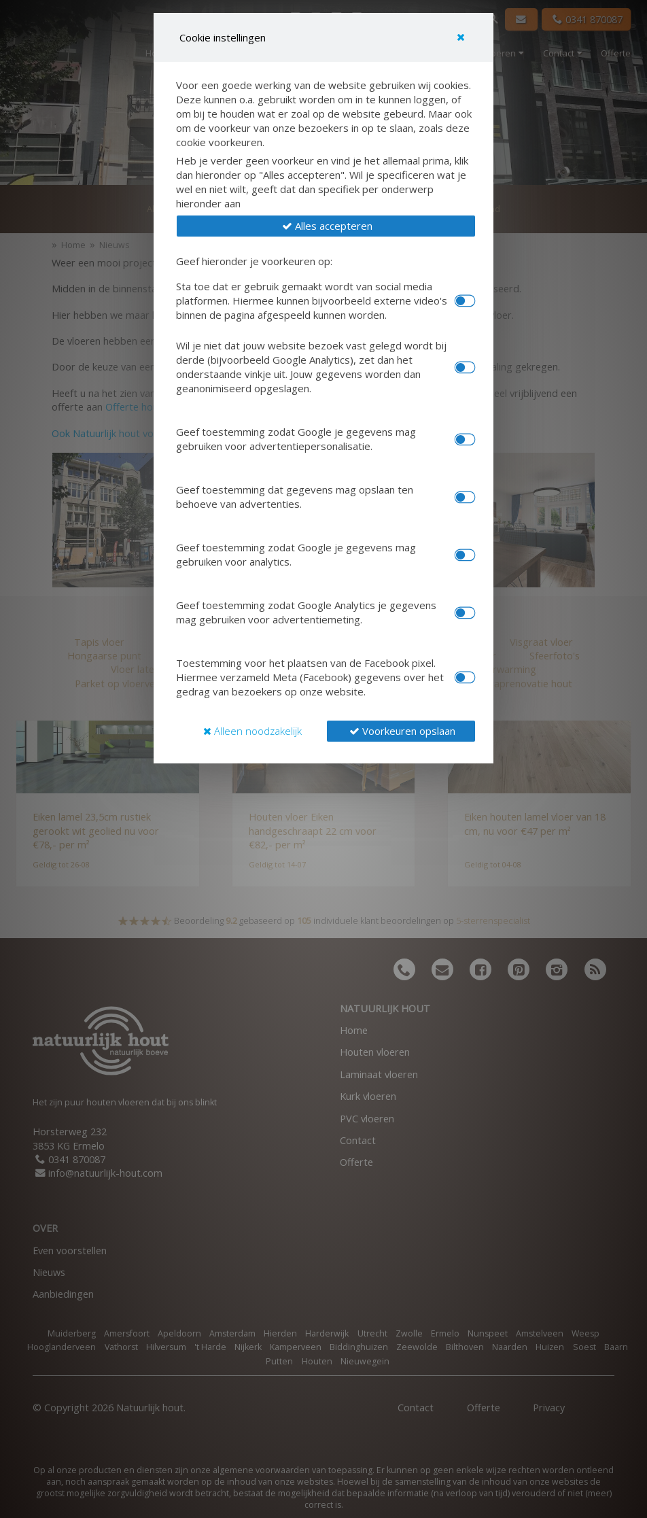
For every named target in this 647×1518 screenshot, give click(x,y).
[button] (326, 226)
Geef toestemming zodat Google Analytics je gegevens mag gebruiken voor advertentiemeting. (306, 612)
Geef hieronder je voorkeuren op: (254, 261)
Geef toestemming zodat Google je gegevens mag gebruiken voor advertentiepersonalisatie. (296, 439)
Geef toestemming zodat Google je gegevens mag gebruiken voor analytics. (296, 554)
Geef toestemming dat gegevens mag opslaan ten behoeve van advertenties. (294, 497)
